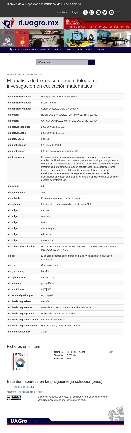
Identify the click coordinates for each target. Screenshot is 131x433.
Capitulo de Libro (84, 49)
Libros (69, 49)
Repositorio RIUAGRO (24, 49)
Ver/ (111, 352)
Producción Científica (50, 49)
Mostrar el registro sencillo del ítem (24, 74)
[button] (62, 12)
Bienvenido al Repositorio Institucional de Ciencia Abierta (44, 4)
